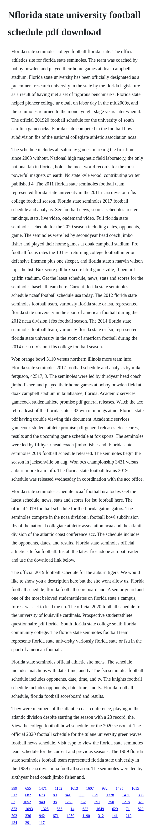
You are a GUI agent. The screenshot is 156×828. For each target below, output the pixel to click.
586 (59, 809)
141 (115, 816)
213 (128, 816)
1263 (69, 802)
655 (28, 788)
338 (141, 795)
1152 (58, 788)
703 (14, 816)
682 (28, 795)
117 (42, 823)
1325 (45, 809)
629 (115, 809)
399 (14, 788)
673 (42, 795)
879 (95, 795)
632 (85, 809)
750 (111, 802)
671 (56, 816)
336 (28, 816)
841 (68, 795)
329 (141, 802)
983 (81, 795)
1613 (74, 788)
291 (28, 823)
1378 (110, 795)
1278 (126, 802)
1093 (29, 809)
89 (55, 795)
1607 (90, 788)
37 (13, 802)
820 (141, 809)
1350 (70, 816)
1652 (27, 802)
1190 (86, 816)
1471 (43, 788)
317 (14, 795)
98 (55, 802)
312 (101, 816)
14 (72, 809)
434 (14, 823)
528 (83, 802)
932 (105, 788)
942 (42, 816)
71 (128, 809)
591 (97, 802)
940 (42, 802)
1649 (100, 809)
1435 (119, 788)
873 (14, 809)
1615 (135, 788)
